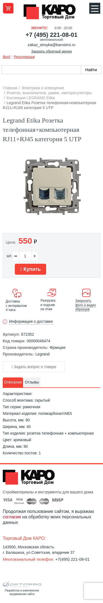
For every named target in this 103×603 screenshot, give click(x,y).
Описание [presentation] (13, 382)
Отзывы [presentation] (32, 382)
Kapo (52, 13)
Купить (30, 269)
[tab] (13, 382)
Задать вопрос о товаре (33, 367)
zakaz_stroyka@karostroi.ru (52, 45)
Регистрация (24, 57)
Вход (6, 57)
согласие (12, 517)
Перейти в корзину (8, 8)
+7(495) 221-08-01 (72, 559)
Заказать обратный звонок (51, 51)
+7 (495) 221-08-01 (51, 34)
